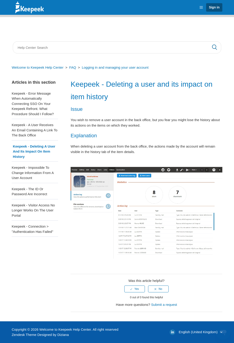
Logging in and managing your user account (115, 67)
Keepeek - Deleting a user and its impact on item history (34, 151)
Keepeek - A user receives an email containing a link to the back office (34, 130)
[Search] (117, 48)
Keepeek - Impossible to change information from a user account (33, 173)
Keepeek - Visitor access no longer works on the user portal (33, 210)
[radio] (134, 289)
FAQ (72, 67)
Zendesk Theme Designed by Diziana (40, 335)
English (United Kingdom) (198, 332)
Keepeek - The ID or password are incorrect (29, 191)
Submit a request (164, 305)
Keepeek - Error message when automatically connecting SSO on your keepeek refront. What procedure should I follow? (33, 103)
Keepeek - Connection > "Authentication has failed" (32, 229)
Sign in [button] (214, 7)
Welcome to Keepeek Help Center (38, 67)
